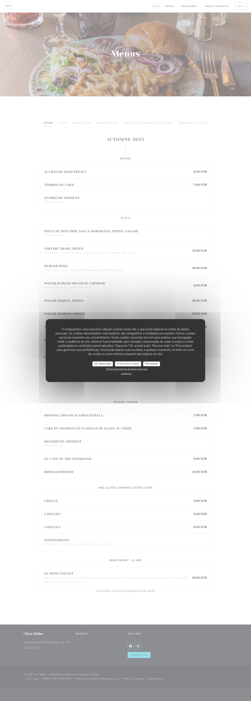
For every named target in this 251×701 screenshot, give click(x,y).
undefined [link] (126, 373)
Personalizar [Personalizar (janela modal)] (151, 363)
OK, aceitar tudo (102, 363)
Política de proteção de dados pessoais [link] (127, 369)
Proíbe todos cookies (128, 363)
